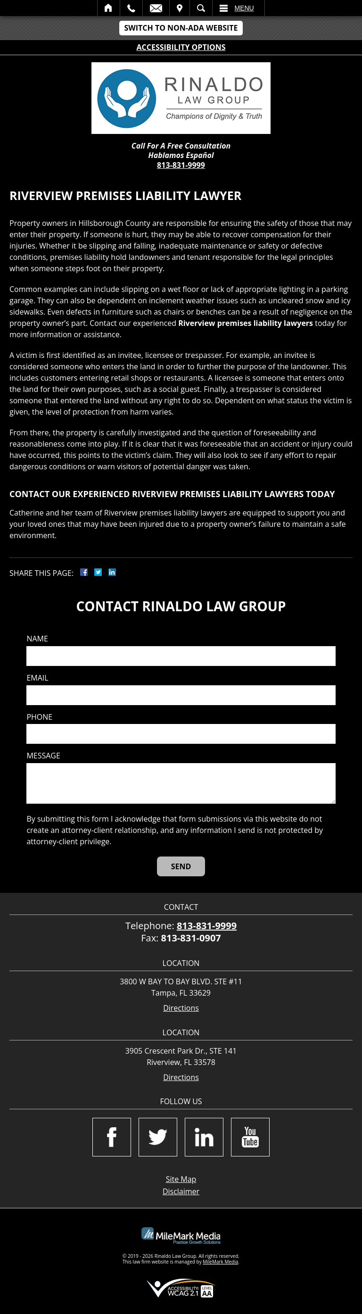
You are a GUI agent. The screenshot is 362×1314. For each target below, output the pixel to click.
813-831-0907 (191, 937)
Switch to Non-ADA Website (181, 28)
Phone (39, 717)
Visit (179, 8)
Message (43, 756)
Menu (244, 8)
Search (201, 8)
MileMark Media (220, 1261)
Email (156, 8)
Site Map (181, 1179)
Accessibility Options (181, 47)
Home (109, 8)
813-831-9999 (181, 165)
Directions (181, 1008)
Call (131, 8)
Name (37, 639)
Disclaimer (181, 1191)
